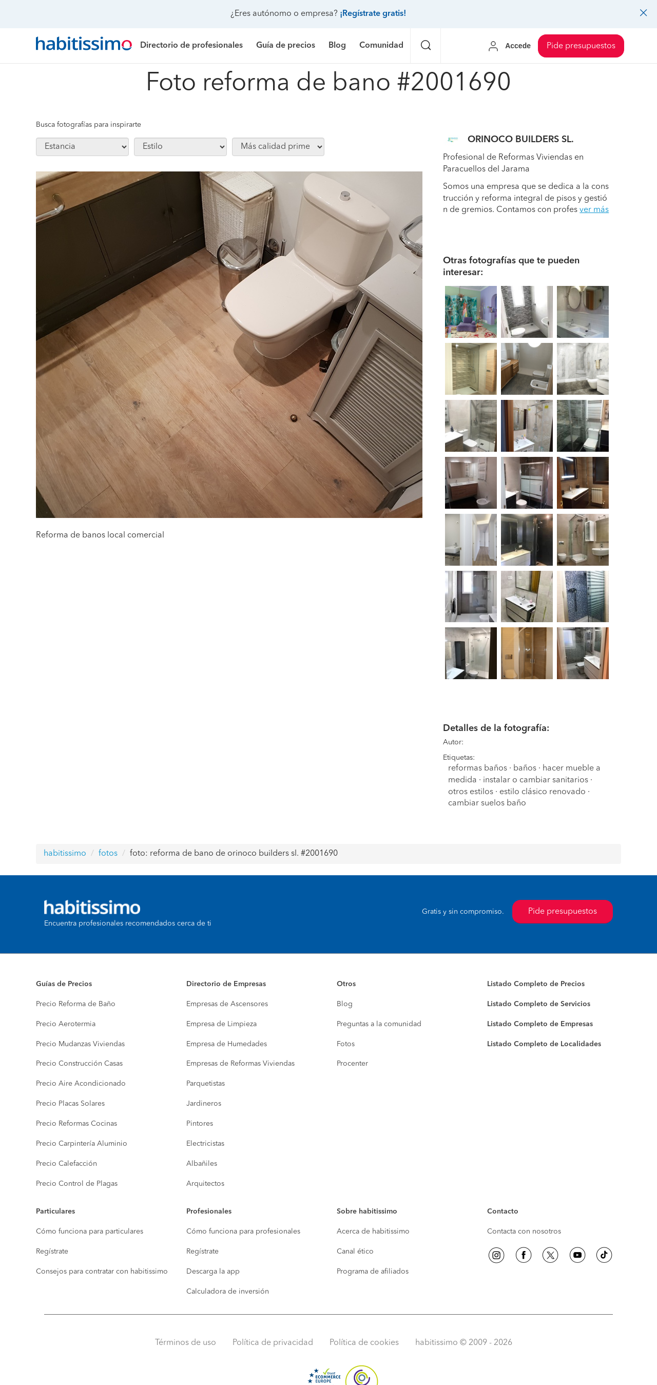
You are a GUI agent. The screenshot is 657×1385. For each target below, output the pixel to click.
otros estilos (470, 792)
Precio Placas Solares (70, 1103)
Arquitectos (205, 1183)
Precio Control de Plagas (77, 1183)
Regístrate (52, 1251)
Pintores (199, 1123)
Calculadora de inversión (227, 1291)
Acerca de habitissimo (373, 1231)
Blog (345, 1004)
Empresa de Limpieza (221, 1024)
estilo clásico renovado (542, 792)
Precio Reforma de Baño (75, 1004)
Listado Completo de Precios (536, 984)
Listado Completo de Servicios (538, 1004)
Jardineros (203, 1103)
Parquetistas (205, 1083)
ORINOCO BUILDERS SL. (521, 139)
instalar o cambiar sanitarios (535, 780)
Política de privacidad (273, 1343)
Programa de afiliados (373, 1271)
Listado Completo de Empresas (540, 1024)
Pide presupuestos (581, 46)
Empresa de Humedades (226, 1044)
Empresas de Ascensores (227, 1004)
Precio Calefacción (66, 1163)
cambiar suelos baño (487, 803)
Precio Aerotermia (65, 1024)
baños (524, 768)
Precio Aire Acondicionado (81, 1083)
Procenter (352, 1063)
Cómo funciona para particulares (89, 1231)
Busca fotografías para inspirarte (88, 124)
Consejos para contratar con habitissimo (102, 1271)
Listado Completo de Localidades (544, 1044)
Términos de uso (185, 1343)
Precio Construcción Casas (79, 1063)
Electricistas (205, 1143)
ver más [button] (594, 210)
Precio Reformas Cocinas (76, 1123)
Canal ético (355, 1251)
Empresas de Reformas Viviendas (240, 1063)
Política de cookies (364, 1343)
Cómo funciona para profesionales (243, 1231)
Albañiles (201, 1163)
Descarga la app (213, 1271)
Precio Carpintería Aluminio (81, 1143)
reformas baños (477, 768)
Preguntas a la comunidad (379, 1024)
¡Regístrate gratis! (373, 14)
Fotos (346, 1044)
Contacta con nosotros (524, 1231)
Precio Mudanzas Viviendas (80, 1044)
